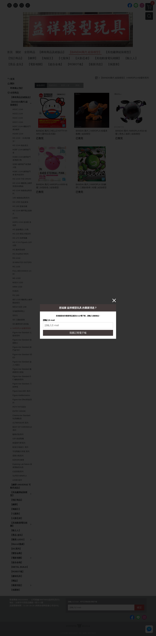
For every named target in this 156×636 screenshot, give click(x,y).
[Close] (114, 300)
